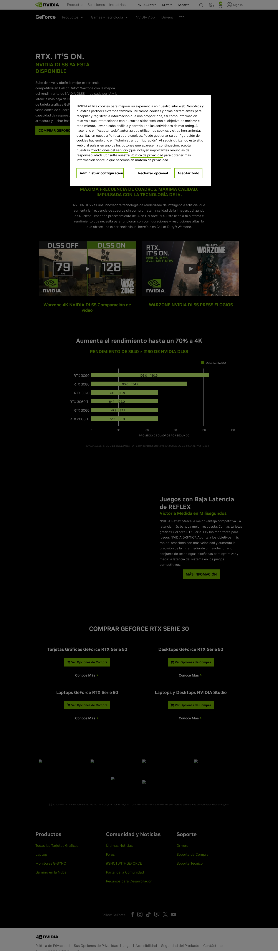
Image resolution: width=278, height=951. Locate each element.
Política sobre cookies (125, 135)
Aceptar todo (188, 173)
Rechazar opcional (153, 173)
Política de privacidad (147, 155)
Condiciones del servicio (109, 150)
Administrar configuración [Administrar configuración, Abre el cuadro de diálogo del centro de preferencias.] (101, 173)
